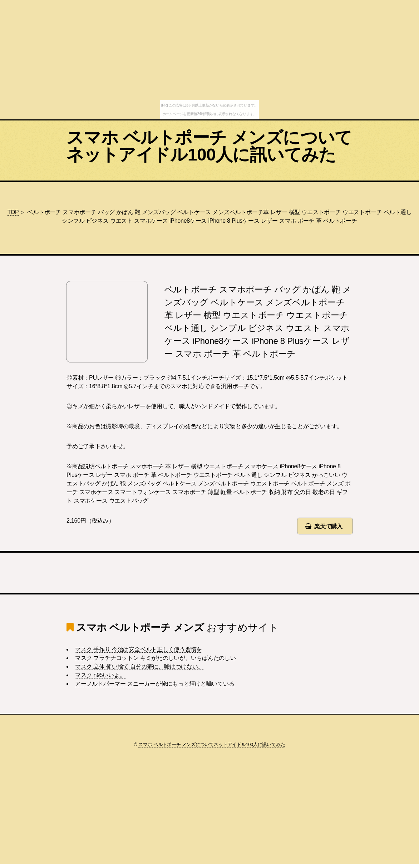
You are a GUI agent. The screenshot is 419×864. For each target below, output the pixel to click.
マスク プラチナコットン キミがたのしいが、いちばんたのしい (155, 658)
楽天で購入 (328, 526)
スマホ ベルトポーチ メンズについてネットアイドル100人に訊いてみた (209, 146)
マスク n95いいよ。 (100, 675)
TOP (13, 212)
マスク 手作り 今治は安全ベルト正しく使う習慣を (138, 649)
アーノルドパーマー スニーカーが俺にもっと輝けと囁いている (155, 684)
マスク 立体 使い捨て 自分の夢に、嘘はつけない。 (139, 666)
